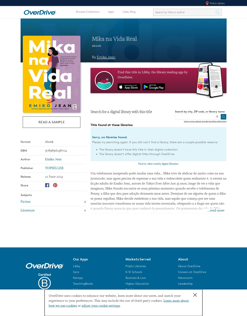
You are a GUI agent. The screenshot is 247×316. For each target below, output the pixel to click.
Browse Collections (87, 11)
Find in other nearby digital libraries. (158, 164)
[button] (97, 259)
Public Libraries (136, 266)
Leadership (185, 283)
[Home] (39, 12)
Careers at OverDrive (192, 272)
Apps (111, 11)
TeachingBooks (83, 283)
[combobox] (184, 12)
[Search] (223, 117)
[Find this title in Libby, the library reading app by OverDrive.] (159, 80)
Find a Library (215, 3)
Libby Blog (129, 11)
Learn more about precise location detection (205, 121)
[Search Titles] (218, 12)
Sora (76, 272)
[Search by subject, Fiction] (53, 202)
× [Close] (195, 295)
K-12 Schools (134, 272)
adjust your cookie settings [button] (101, 306)
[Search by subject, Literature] (53, 210)
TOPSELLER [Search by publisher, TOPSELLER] (54, 168)
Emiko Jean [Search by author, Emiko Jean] (106, 57)
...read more (216, 210)
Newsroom (185, 277)
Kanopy (78, 277)
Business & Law (136, 277)
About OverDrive (189, 266)
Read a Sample (51, 122)
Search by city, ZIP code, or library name (200, 111)
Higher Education (137, 283)
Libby (76, 266)
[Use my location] (217, 116)
